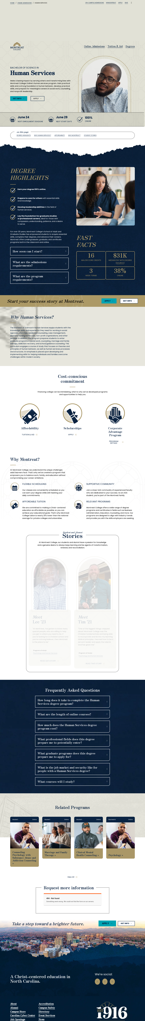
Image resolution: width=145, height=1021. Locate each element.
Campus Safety (47, 1007)
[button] (39, 251)
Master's (15, 819)
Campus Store (18, 1011)
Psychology (115, 855)
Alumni (14, 1007)
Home (12, 3)
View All (70, 877)
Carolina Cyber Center (22, 1015)
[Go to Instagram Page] (105, 982)
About (13, 1003)
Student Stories (90, 135)
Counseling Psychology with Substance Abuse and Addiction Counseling (24, 856)
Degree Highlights (24, 135)
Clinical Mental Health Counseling (86, 853)
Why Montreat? (74, 135)
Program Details (113, 442)
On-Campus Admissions (94, 3)
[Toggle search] (131, 3)
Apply (120, 3)
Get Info (17, 98)
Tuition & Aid (115, 46)
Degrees (130, 46)
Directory (44, 1011)
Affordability (59, 135)
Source (120, 263)
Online (34, 819)
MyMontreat (111, 3)
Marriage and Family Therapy (56, 853)
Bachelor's (112, 819)
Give (126, 3)
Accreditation (46, 1003)
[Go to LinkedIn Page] (112, 982)
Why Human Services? (42, 135)
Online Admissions (24, 3)
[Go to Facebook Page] (97, 982)
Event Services (47, 1015)
